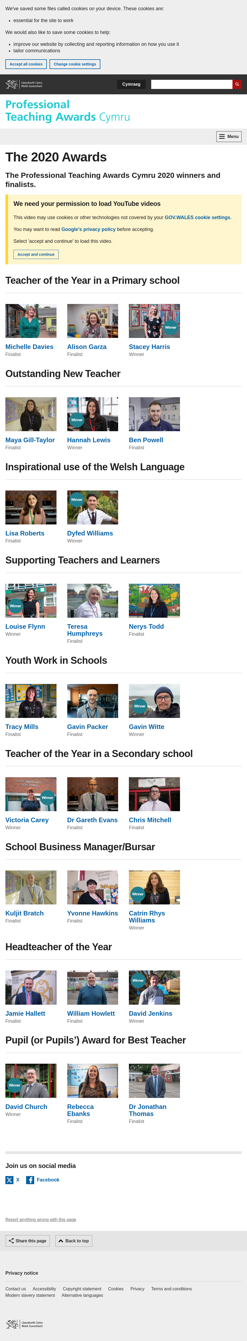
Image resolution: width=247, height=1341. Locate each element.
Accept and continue (36, 254)
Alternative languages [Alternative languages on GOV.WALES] (82, 1295)
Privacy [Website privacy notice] (137, 1289)
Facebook (48, 1181)
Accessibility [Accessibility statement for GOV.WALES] (44, 1289)
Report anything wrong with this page (40, 1219)
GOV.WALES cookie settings (197, 217)
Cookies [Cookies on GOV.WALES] (116, 1289)
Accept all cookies (26, 64)
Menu (229, 136)
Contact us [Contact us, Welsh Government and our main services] (15, 1289)
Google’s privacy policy (88, 229)
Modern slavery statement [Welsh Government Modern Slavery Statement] (30, 1295)
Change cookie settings (75, 64)
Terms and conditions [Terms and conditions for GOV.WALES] (171, 1289)
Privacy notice (21, 1273)
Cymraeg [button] (131, 84)
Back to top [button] (77, 1241)
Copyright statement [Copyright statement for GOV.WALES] (82, 1289)
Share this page (31, 1241)
